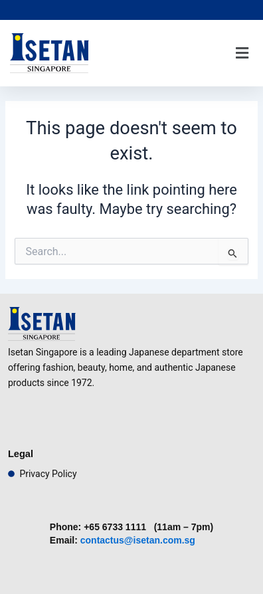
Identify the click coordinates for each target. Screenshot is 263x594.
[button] (241, 53)
